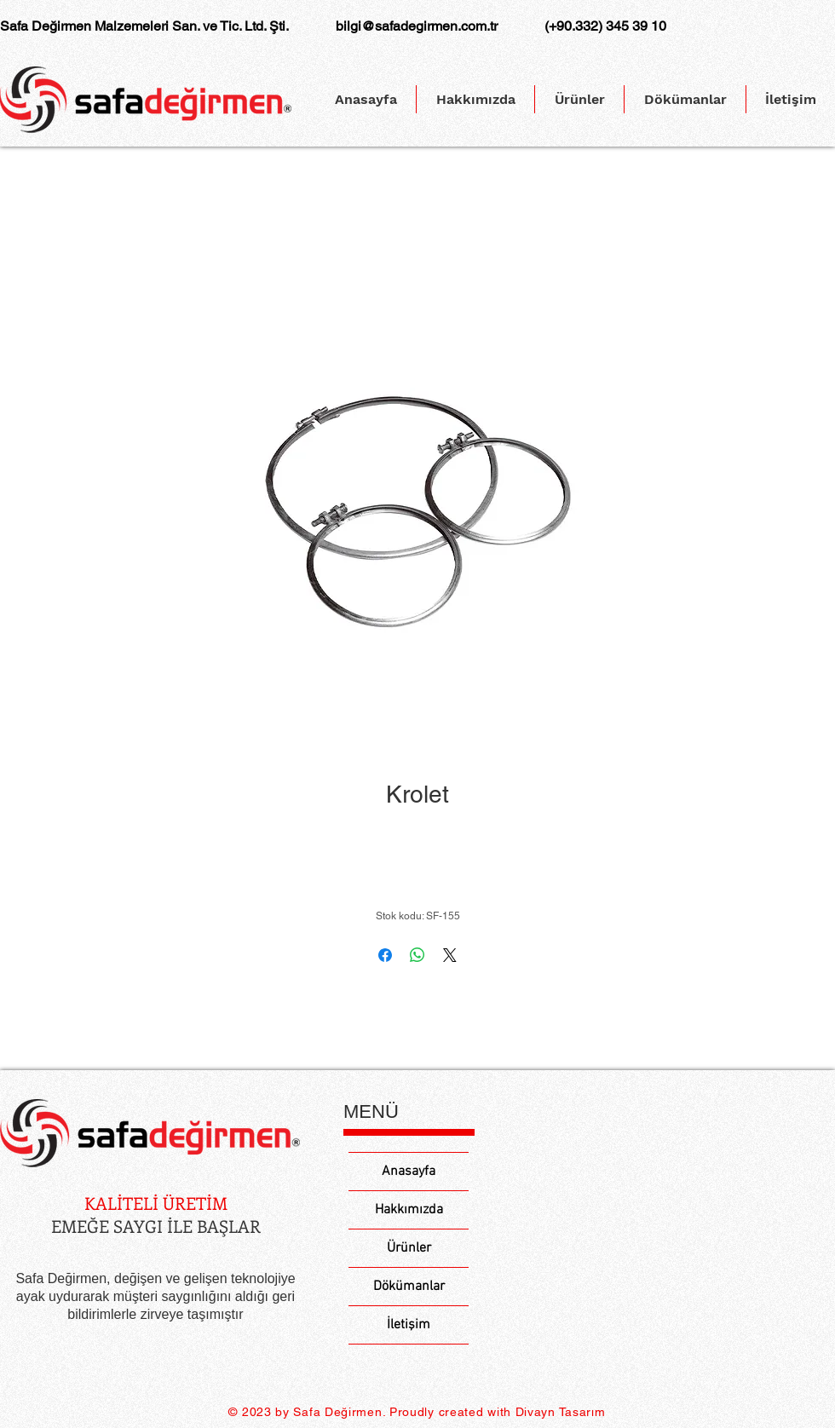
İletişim (408, 1324)
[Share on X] (450, 955)
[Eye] (150, 1132)
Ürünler (409, 1248)
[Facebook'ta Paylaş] (385, 955)
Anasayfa (408, 1171)
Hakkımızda (409, 1209)
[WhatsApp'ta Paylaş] (417, 955)
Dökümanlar (409, 1286)
